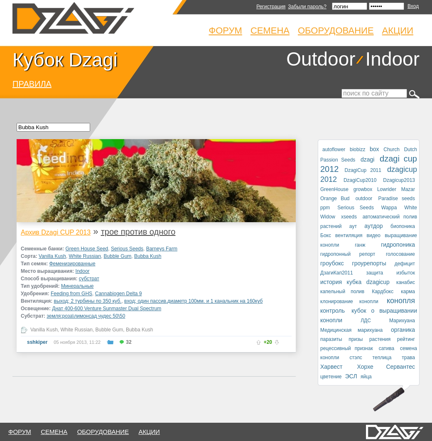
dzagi (367, 159)
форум (19, 431)
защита (374, 273)
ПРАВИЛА (32, 83)
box (374, 149)
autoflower (333, 149)
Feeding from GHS (71, 293)
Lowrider (386, 189)
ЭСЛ (351, 376)
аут (353, 226)
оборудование (103, 431)
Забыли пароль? (307, 7)
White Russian (85, 256)
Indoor (393, 59)
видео (373, 235)
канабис (405, 282)
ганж (360, 245)
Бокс (325, 235)
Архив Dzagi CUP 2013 (56, 232)
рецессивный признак (346, 348)
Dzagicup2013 (399, 180)
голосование (400, 254)
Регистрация (270, 7)
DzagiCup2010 (360, 180)
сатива (387, 348)
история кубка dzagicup (355, 282)
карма (408, 291)
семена (54, 431)
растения (379, 339)
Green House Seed (87, 249)
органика (403, 329)
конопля (401, 300)
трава (408, 357)
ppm (325, 208)
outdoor (364, 198)
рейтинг (406, 339)
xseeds (349, 217)
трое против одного (138, 231)
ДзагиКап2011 (336, 273)
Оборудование (336, 30)
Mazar (408, 189)
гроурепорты (369, 263)
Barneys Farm (161, 249)
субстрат (89, 279)
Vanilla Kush (52, 256)
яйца (366, 377)
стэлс (355, 357)
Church (391, 149)
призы (356, 339)
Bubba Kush (147, 256)
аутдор (373, 226)
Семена (270, 30)
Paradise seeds (396, 198)
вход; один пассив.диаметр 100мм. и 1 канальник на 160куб (193, 301)
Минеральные (77, 286)
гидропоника (398, 244)
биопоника (402, 226)
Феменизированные (72, 264)
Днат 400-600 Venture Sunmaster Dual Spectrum (106, 308)
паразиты (331, 339)
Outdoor (320, 59)
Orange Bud (335, 198)
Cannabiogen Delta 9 (118, 293)
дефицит (405, 264)
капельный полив (342, 291)
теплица (382, 357)
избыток (405, 273)
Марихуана (402, 320)
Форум (225, 30)
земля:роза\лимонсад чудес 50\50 (86, 316)
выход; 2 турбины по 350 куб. (88, 301)
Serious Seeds (127, 249)
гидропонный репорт (347, 254)
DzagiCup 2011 (363, 170)
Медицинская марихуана (351, 330)
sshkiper (37, 342)
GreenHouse (334, 189)
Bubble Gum (118, 256)
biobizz (357, 149)
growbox (362, 189)
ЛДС (366, 320)
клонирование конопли (349, 301)
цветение (330, 377)
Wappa (389, 208)
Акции (397, 30)
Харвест (331, 366)
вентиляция (348, 235)
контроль (332, 310)
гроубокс (332, 263)
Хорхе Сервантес (386, 366)
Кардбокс (382, 291)
